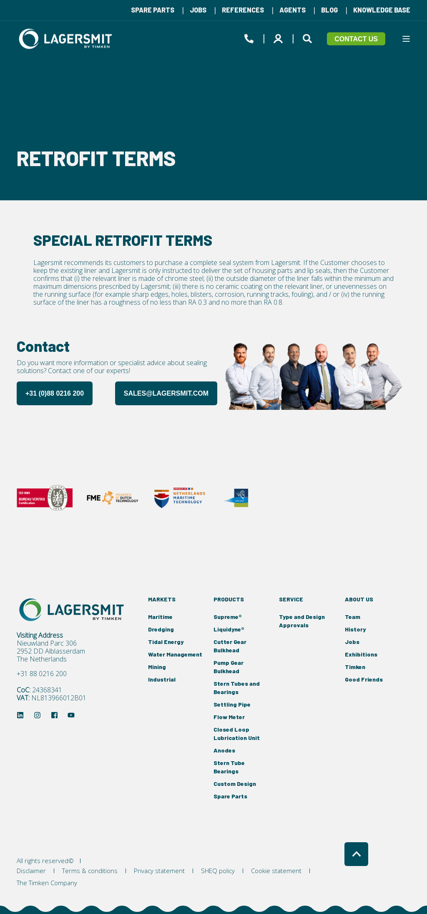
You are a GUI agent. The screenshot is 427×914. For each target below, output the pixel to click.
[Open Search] (308, 37)
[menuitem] (152, 10)
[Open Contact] (249, 37)
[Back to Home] (67, 38)
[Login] (279, 37)
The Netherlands (42, 659)
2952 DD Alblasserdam (51, 651)
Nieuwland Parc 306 (47, 643)
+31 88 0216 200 (42, 674)
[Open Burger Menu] (406, 39)
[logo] (73, 609)
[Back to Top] (356, 854)
